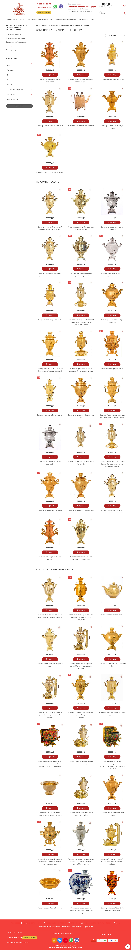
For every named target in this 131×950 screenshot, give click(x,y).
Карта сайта (88, 927)
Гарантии (109, 923)
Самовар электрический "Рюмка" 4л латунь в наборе (81, 762)
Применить (19, 106)
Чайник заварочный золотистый (112, 615)
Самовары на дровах (14, 34)
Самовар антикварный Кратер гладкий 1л (50, 80)
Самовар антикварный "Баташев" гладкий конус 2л (81, 80)
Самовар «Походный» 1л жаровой (81, 126)
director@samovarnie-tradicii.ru (18, 942)
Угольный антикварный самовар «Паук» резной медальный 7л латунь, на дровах (50, 861)
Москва (79, 4)
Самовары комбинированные (16, 42)
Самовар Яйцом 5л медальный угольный (112, 814)
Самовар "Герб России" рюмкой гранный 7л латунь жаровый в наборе (81, 666)
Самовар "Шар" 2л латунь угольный (49, 172)
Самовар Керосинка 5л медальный (50, 415)
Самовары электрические (39, 19)
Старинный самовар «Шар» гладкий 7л (112, 665)
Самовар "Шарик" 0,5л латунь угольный (112, 127)
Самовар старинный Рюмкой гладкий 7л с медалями (81, 558)
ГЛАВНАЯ (10, 19)
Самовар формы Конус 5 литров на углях (50, 665)
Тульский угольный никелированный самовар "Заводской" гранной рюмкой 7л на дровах (81, 861)
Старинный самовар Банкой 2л (112, 79)
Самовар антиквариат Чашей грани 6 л (81, 416)
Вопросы (117, 923)
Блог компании (76, 927)
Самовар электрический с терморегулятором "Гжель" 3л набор (81, 910)
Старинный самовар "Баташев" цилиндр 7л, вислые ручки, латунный (81, 617)
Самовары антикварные (49, 25)
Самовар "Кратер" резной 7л (112, 369)
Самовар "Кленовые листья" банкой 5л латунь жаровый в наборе (112, 861)
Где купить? (56, 927)
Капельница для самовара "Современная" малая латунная (50, 814)
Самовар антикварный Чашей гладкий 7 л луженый (81, 274)
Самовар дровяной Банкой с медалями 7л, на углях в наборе (81, 370)
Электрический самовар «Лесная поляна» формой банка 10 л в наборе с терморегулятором (49, 764)
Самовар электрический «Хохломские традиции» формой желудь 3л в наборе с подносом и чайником (112, 765)
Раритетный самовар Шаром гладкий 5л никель (112, 274)
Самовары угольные (65, 19)
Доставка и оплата (88, 923)
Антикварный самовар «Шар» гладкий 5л (112, 321)
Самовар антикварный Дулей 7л (50, 510)
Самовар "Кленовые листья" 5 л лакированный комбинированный (50, 616)
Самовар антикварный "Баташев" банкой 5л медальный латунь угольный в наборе (81, 322)
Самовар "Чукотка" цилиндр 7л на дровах (112, 713)
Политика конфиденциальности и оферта (26, 923)
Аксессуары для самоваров (16, 50)
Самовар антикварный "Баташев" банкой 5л (81, 462)
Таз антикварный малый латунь (50, 908)
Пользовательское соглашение (55, 923)
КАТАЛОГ (20, 19)
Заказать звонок (44, 12)
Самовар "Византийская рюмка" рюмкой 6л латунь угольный (50, 228)
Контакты (100, 923)
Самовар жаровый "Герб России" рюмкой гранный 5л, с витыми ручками (81, 715)
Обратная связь (74, 923)
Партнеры (66, 927)
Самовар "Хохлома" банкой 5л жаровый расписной (112, 909)
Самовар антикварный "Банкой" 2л (50, 126)
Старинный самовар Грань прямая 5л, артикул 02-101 (81, 228)
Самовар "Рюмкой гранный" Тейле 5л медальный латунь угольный (50, 370)
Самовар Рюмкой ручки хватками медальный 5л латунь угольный (112, 416)
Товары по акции (85, 19)
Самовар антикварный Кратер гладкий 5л (112, 228)
